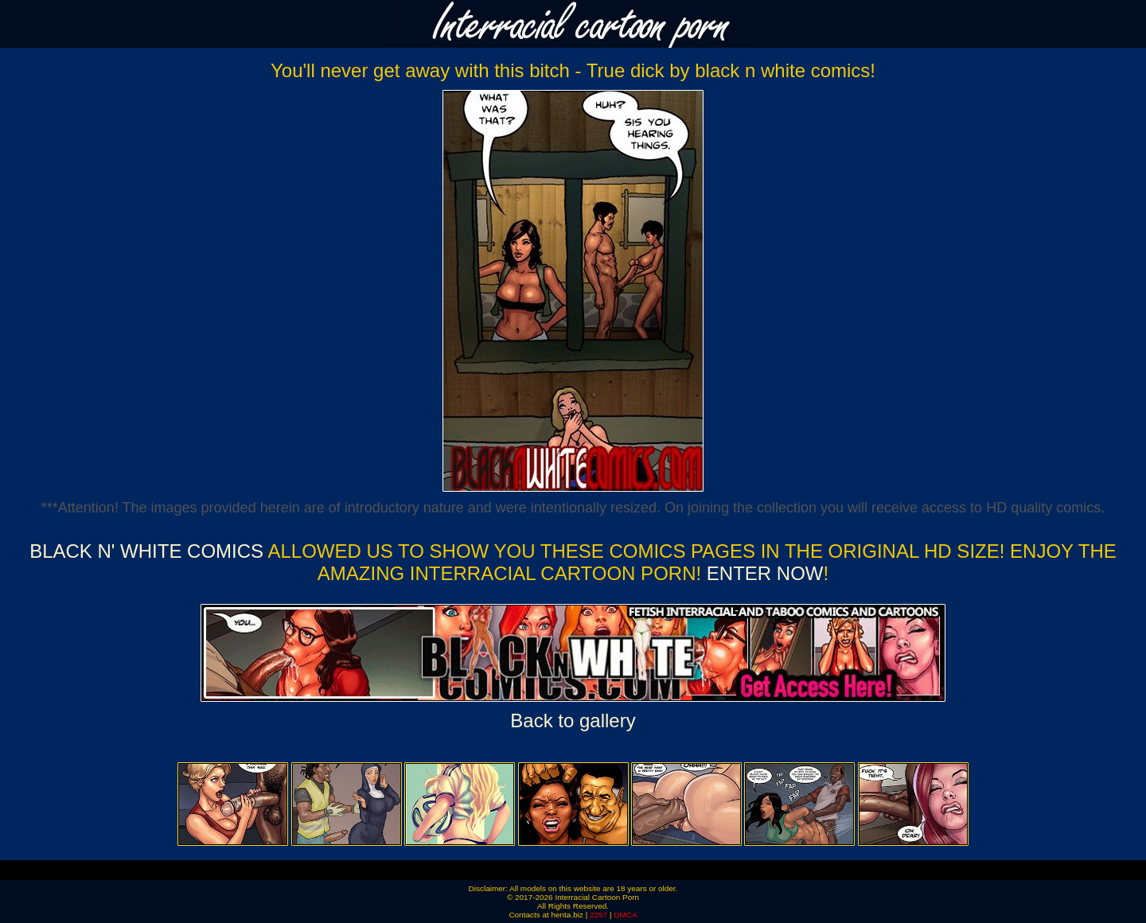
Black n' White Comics (146, 551)
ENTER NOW (762, 573)
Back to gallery (572, 720)
